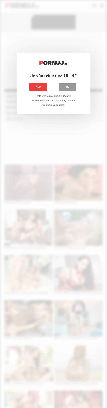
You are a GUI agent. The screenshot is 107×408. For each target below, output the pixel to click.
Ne (67, 86)
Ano (38, 86)
